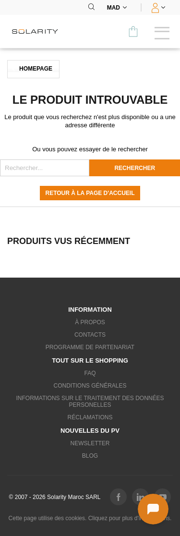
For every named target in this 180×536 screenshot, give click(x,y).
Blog (90, 455)
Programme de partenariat (90, 347)
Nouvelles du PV (90, 430)
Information (90, 309)
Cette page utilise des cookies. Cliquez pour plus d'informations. (90, 518)
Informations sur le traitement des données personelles (90, 401)
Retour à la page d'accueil (90, 193)
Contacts (90, 334)
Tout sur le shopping (90, 360)
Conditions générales (89, 385)
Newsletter (89, 443)
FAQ (90, 373)
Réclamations (90, 417)
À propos (90, 322)
